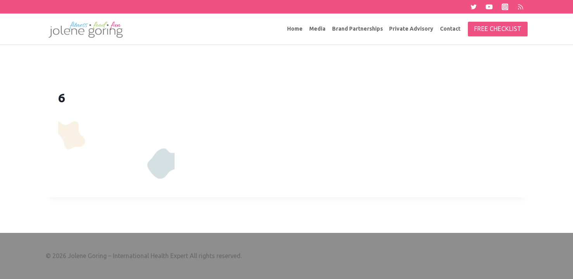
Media (317, 29)
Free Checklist (497, 28)
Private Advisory (411, 29)
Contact (450, 29)
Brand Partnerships (357, 29)
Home (295, 29)
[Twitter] (473, 7)
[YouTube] (489, 7)
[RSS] (520, 7)
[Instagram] (505, 7)
